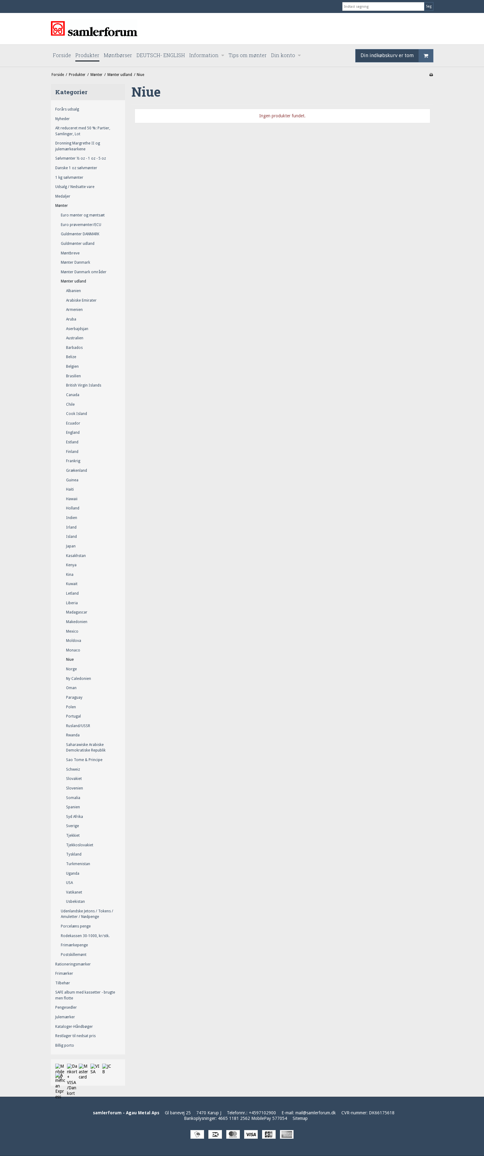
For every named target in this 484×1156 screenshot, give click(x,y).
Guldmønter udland (77, 243)
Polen (71, 707)
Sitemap (300, 1118)
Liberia (72, 603)
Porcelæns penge (76, 926)
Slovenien (74, 788)
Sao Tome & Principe (84, 760)
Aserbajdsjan (77, 329)
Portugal (73, 716)
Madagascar (76, 612)
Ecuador (73, 423)
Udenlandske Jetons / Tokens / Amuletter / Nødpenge (87, 914)
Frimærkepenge (74, 945)
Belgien (72, 366)
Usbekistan (75, 901)
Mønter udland (73, 281)
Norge (71, 669)
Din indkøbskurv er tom (397, 55)
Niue (70, 659)
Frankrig (73, 461)
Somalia (73, 798)
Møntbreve (70, 253)
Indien (71, 518)
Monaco (73, 650)
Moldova (73, 641)
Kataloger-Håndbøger (74, 1026)
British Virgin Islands (83, 385)
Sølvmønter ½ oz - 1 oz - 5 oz (80, 158)
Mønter (61, 205)
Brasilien (73, 376)
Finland (72, 452)
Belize (71, 357)
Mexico (72, 631)
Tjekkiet (73, 835)
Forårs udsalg (67, 109)
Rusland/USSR (78, 726)
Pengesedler (66, 1007)
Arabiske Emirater (81, 300)
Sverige (72, 826)
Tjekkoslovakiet (79, 845)
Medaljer (62, 196)
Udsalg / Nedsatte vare (74, 187)
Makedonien (76, 622)
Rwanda (73, 735)
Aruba (71, 319)
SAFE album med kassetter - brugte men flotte (85, 995)
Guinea (72, 480)
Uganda (72, 873)
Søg (429, 6)
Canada (72, 395)
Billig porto (64, 1045)
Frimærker (64, 973)
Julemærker (65, 1017)
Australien (74, 338)
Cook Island (76, 414)
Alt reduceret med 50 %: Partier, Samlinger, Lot (82, 131)
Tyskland (73, 854)
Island (71, 536)
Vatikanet (74, 892)
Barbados (74, 348)
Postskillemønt (73, 955)
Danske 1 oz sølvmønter (76, 168)
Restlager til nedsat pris (75, 1036)
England (73, 432)
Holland (72, 508)
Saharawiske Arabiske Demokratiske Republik (86, 747)
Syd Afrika (74, 817)
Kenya (71, 565)
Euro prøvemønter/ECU (81, 225)
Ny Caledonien (78, 678)
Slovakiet (74, 779)
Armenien (74, 310)
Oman (71, 688)
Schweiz (73, 769)
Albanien (73, 291)
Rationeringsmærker (73, 964)
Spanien (73, 807)
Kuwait (71, 584)
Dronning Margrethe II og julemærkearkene (77, 146)
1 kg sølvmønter (69, 177)
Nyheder (62, 119)
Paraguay (74, 697)
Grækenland (76, 470)
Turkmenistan (78, 864)
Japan (71, 546)
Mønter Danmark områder (83, 272)
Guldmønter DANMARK (80, 234)
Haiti (70, 489)
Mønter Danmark (75, 262)
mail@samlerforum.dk (315, 1112)
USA (69, 883)
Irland (71, 527)
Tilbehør (62, 983)
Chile (70, 404)
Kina (69, 574)
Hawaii (71, 499)
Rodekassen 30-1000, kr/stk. (85, 936)
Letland (72, 593)
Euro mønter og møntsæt (83, 215)
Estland (72, 442)
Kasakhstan (76, 556)
